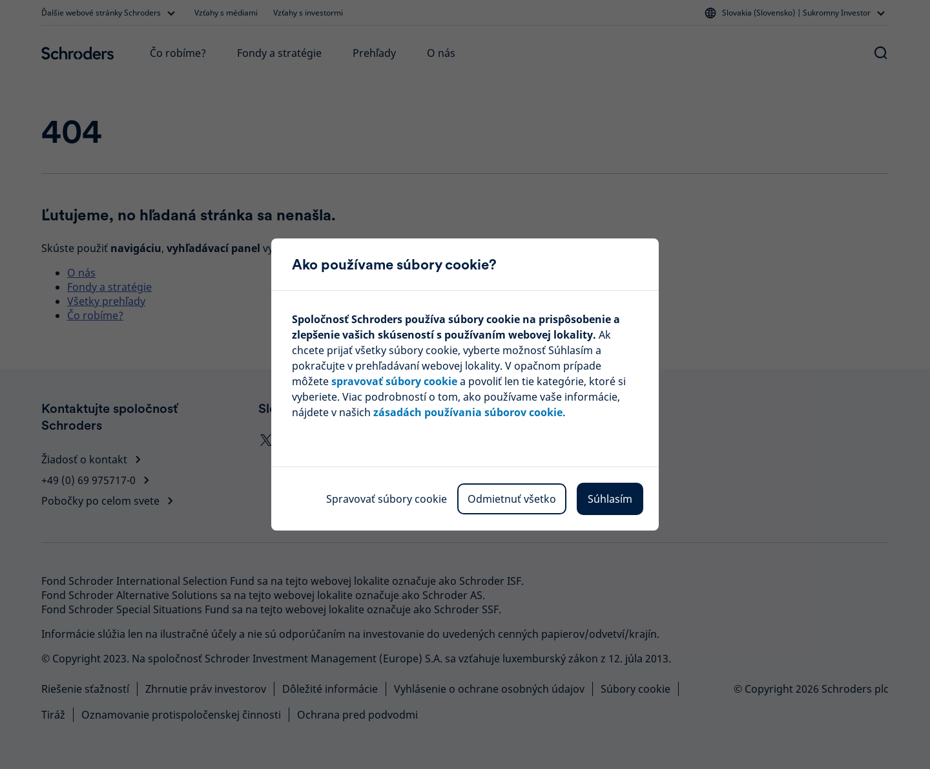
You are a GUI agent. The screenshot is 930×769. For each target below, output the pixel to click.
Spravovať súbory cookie (386, 499)
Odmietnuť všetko (512, 499)
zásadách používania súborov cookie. (469, 412)
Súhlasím (610, 499)
